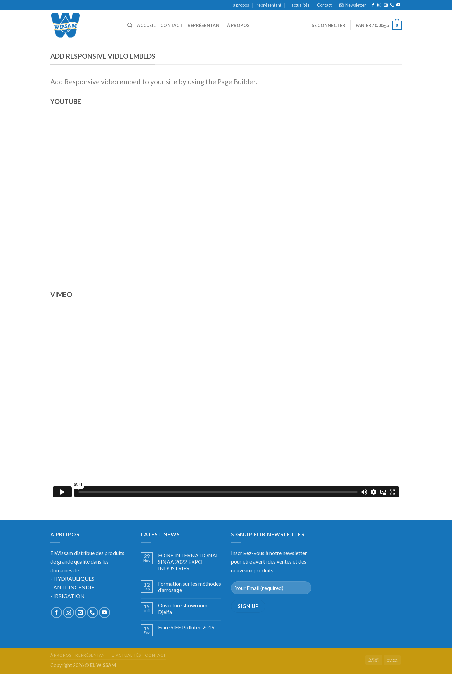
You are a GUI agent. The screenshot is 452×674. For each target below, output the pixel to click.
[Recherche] (129, 25)
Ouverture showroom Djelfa (182, 608)
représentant (269, 5)
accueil (146, 25)
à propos (241, 5)
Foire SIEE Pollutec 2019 (186, 627)
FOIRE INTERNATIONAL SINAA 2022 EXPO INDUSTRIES (188, 561)
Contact (324, 5)
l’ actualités (299, 5)
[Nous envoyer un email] (386, 5)
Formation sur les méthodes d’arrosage (189, 586)
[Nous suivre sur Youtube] (398, 5)
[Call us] (392, 5)
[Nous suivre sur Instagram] (379, 5)
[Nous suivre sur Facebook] (373, 5)
